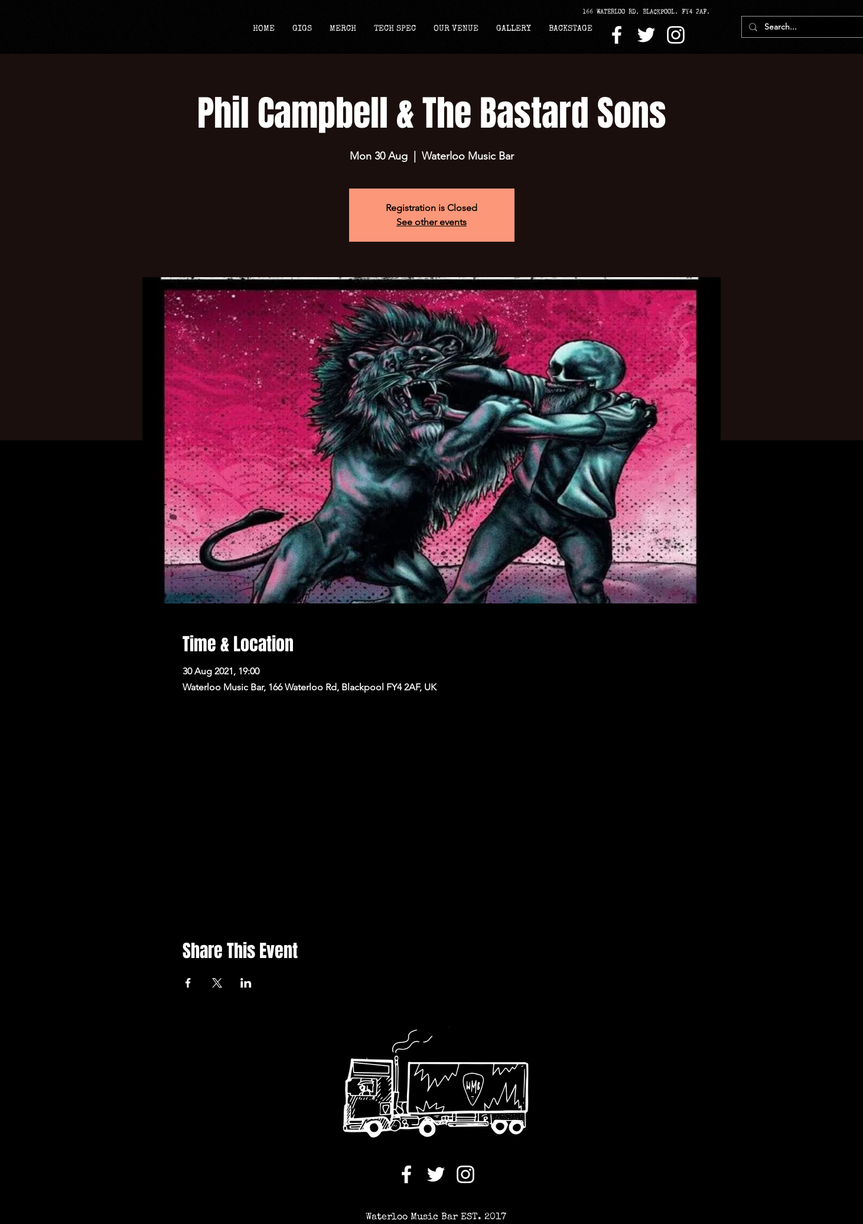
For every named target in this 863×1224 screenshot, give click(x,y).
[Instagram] (676, 35)
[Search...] (801, 27)
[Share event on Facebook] (188, 983)
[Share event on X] (217, 983)
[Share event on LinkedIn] (246, 983)
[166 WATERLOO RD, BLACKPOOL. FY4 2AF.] (650, 12)
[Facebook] (616, 35)
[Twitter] (646, 35)
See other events (431, 222)
